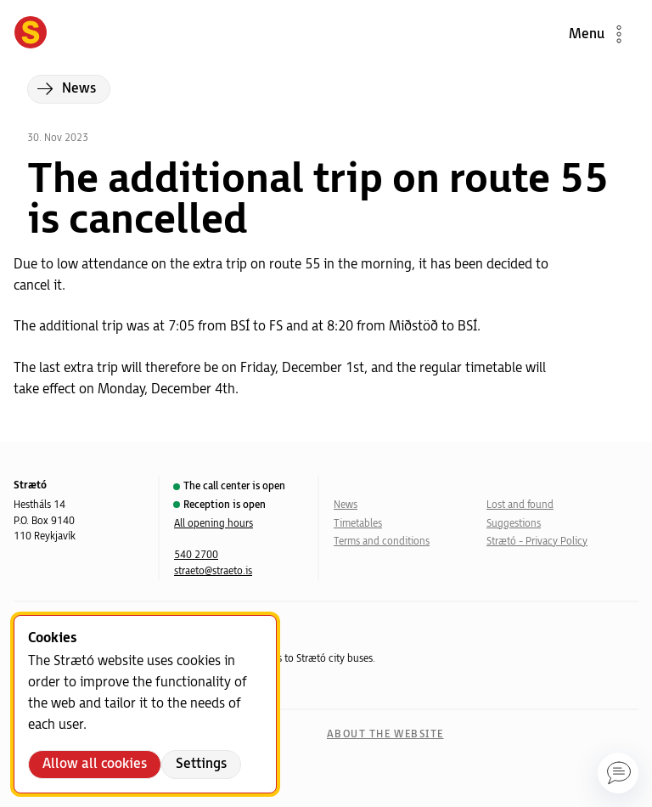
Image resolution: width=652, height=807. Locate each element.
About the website (385, 734)
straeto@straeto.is (213, 571)
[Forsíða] (31, 34)
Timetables (358, 523)
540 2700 (196, 555)
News (345, 505)
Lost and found (520, 505)
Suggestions (513, 523)
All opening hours (213, 523)
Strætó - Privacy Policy (536, 541)
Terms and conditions (382, 541)
